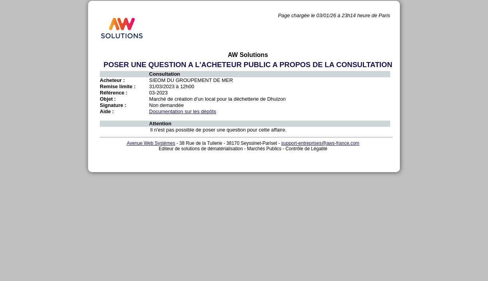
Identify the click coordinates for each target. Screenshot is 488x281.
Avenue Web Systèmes (151, 143)
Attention (160, 123)
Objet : (108, 99)
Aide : (107, 111)
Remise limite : (118, 86)
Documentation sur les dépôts (182, 111)
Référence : (113, 93)
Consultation (164, 74)
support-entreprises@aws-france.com (320, 143)
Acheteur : (112, 80)
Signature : (113, 105)
